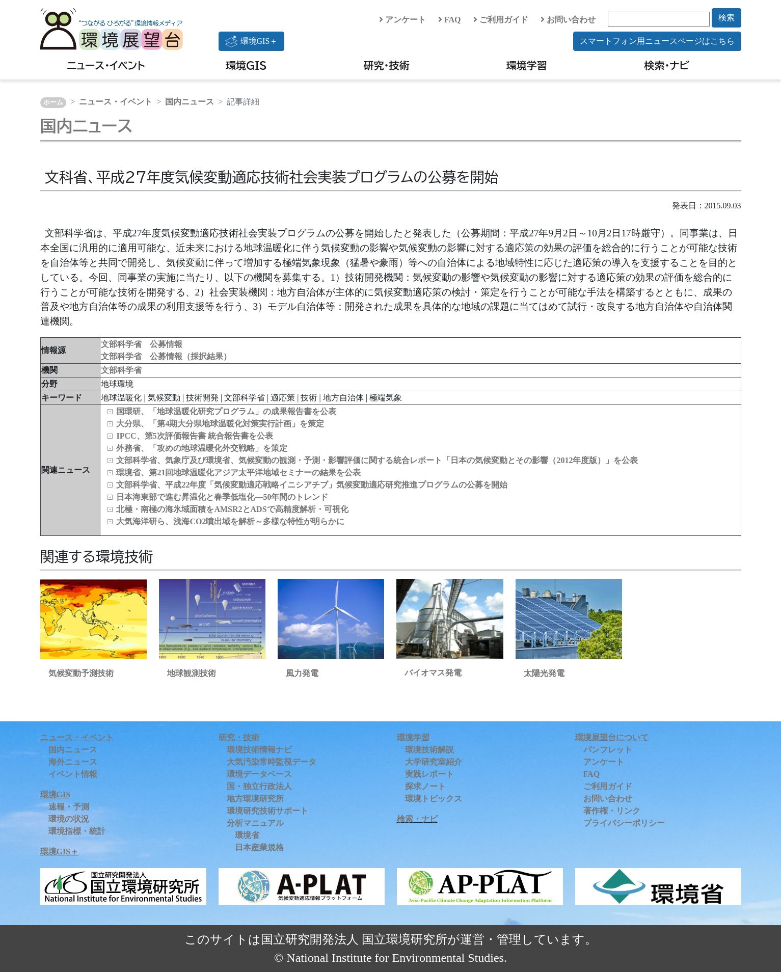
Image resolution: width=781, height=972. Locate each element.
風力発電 (302, 673)
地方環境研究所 (255, 798)
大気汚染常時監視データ (271, 762)
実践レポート (429, 774)
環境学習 (526, 65)
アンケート (402, 19)
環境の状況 (68, 819)
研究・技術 (387, 65)
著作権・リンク (611, 810)
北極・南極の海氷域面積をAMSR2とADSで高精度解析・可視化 (232, 509)
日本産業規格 (259, 847)
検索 (726, 17)
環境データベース (259, 774)
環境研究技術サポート (267, 810)
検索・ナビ (667, 65)
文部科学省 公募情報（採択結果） (166, 356)
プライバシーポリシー (624, 823)
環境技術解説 (429, 749)
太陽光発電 (544, 673)
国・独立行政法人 (259, 786)
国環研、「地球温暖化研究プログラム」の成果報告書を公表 (226, 411)
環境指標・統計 (76, 831)
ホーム (53, 102)
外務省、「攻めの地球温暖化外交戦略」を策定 (201, 448)
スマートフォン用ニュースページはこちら (657, 41)
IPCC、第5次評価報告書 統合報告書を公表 (194, 435)
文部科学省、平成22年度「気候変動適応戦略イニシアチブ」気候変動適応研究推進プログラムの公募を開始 (311, 484)
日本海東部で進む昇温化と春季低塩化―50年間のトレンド (222, 497)
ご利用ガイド (500, 19)
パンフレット (607, 749)
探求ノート (425, 786)
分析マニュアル (255, 823)
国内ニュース (189, 101)
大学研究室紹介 (433, 762)
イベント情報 (72, 774)
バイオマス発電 (433, 672)
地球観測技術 (191, 673)
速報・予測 (68, 806)
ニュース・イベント (106, 65)
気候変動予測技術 (81, 673)
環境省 (247, 835)
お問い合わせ (568, 19)
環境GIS (246, 65)
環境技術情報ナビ (259, 749)
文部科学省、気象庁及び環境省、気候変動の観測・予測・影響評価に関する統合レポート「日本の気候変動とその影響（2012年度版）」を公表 (377, 460)
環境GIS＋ (251, 41)
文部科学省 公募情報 (141, 344)
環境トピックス (433, 798)
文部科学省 (121, 370)
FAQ (449, 19)
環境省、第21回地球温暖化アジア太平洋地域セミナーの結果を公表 (238, 472)
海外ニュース (72, 762)
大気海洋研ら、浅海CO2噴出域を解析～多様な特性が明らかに (230, 521)
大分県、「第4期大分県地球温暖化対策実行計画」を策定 (220, 423)
